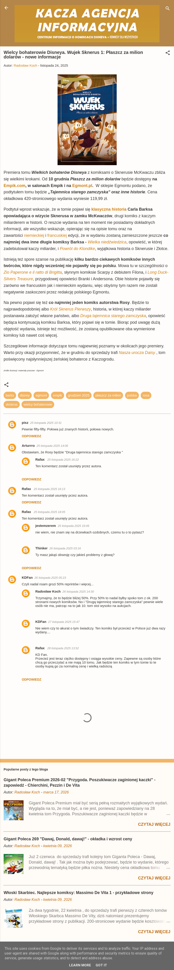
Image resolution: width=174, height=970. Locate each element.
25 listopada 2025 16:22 (63, 459)
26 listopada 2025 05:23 (50, 577)
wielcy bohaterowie (38, 404)
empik (57, 395)
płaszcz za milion (108, 395)
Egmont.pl (82, 185)
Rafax (40, 459)
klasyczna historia (108, 209)
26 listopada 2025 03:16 (65, 548)
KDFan (27, 577)
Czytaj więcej (154, 824)
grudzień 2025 (78, 395)
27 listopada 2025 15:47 (64, 622)
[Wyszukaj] (167, 9)
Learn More (80, 965)
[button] (167, 53)
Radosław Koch (48, 591)
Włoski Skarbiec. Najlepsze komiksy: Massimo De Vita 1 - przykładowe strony (78, 892)
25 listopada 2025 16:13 (49, 489)
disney (25, 395)
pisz (25, 422)
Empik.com (14, 185)
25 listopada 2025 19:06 (73, 526)
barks (10, 395)
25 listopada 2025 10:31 (46, 422)
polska (132, 395)
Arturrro (28, 445)
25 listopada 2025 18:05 (49, 512)
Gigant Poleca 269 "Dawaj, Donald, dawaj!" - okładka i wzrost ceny (68, 839)
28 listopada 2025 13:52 (63, 648)
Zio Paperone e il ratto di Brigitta (33, 272)
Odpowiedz (31, 436)
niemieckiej (34, 235)
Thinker (41, 548)
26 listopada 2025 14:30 (78, 591)
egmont (41, 395)
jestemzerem (45, 526)
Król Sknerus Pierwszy (70, 309)
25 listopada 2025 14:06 (52, 445)
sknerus (12, 404)
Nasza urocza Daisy (137, 352)
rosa (146, 395)
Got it (101, 965)
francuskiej (57, 235)
